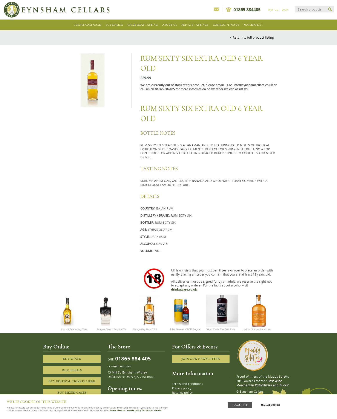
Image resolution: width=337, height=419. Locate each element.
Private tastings (194, 24)
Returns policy (182, 393)
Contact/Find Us (226, 24)
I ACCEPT (239, 404)
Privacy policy (181, 388)
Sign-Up (273, 9)
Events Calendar (87, 24)
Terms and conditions (187, 384)
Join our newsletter (201, 358)
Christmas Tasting (142, 24)
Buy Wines (72, 358)
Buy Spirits (72, 370)
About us (169, 24)
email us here (121, 366)
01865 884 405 (132, 358)
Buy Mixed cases (71, 392)
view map (147, 377)
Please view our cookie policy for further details (135, 410)
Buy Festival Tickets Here (72, 381)
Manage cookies (271, 405)
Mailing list (253, 24)
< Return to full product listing (252, 37)
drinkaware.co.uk (184, 289)
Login (285, 9)
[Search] (310, 9)
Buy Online (114, 24)
